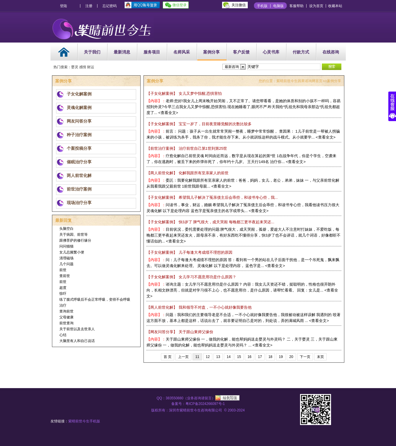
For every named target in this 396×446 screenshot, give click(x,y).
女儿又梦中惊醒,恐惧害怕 (184, 93)
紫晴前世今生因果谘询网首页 (299, 81)
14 (228, 357)
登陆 (63, 6)
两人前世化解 (79, 175)
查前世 (64, 276)
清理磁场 (66, 258)
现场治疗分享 (79, 202)
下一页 (305, 357)
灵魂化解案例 (79, 107)
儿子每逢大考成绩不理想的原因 (189, 252)
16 (249, 357)
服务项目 (152, 52)
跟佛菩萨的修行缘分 (75, 240)
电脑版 (278, 6)
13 (218, 357)
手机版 (262, 6)
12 (208, 357)
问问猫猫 (66, 246)
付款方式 (301, 52)
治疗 (62, 305)
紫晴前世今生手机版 (84, 421)
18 (270, 357)
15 (239, 357)
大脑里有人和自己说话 (77, 341)
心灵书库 (271, 52)
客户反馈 (241, 52)
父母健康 (66, 317)
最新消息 (122, 52)
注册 (88, 6)
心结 (62, 335)
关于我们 (92, 52)
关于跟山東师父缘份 (179, 332)
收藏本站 (335, 6)
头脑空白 (66, 229)
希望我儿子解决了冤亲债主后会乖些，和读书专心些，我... (212, 197)
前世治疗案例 (79, 189)
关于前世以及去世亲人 (77, 329)
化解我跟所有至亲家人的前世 (187, 173)
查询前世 (66, 311)
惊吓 (62, 294)
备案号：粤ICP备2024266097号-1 (198, 404)
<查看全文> (168, 112)
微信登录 (179, 5)
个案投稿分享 (79, 148)
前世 (62, 270)
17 (260, 357)
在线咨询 (330, 52)
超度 (62, 288)
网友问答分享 (79, 121)
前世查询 (66, 323)
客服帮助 (296, 6)
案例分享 (211, 52)
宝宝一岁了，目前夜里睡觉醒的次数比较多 (199, 124)
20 (291, 357)
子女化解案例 (79, 94)
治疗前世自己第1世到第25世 (186, 148)
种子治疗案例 (79, 134)
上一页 (183, 357)
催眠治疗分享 (79, 161)
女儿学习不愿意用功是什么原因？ (191, 277)
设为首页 (316, 6)
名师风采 (181, 52)
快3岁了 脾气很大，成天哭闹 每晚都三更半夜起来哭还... (210, 222)
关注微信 (239, 5)
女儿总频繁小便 (71, 252)
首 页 (168, 357)
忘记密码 (109, 6)
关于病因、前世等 (73, 234)
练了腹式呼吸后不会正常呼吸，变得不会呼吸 (94, 299)
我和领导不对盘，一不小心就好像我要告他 (199, 307)
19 (281, 357)
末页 (320, 357)
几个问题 (66, 264)
